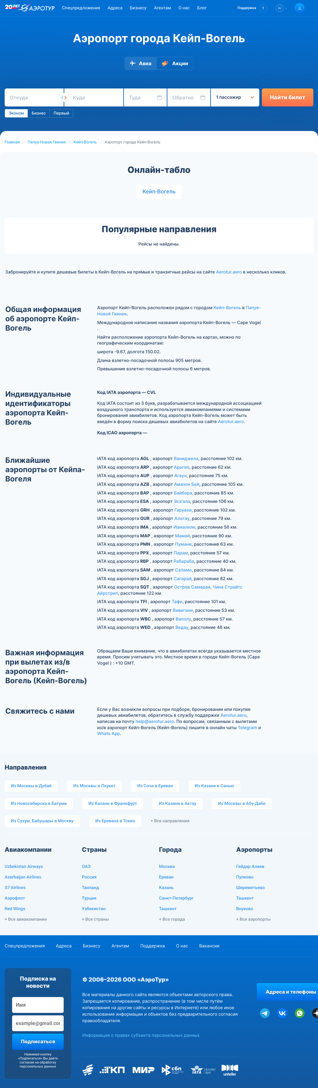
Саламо (183, 570)
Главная (12, 142)
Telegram (247, 727)
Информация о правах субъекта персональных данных (141, 1035)
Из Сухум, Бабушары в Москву (42, 821)
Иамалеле (184, 527)
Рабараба (184, 561)
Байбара (183, 493)
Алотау (182, 518)
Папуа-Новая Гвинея (47, 142)
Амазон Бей (187, 484)
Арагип (181, 467)
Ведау (181, 627)
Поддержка (152, 946)
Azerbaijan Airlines (23, 877)
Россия (89, 877)
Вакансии (209, 946)
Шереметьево (250, 887)
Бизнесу (138, 8)
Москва (167, 866)
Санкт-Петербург (176, 898)
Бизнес (39, 113)
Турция (89, 898)
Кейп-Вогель (85, 142)
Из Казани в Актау (177, 803)
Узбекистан (94, 908)
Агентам (162, 8)
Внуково (244, 908)
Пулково (245, 877)
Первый (61, 113)
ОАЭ (86, 866)
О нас (184, 8)
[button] (252, 8)
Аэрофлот (15, 898)
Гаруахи (183, 510)
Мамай (182, 536)
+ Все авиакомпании (26, 919)
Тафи (177, 601)
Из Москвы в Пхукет (94, 785)
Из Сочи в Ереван (155, 785)
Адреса (114, 8)
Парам (181, 553)
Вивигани (183, 610)
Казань (166, 887)
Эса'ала (182, 501)
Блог (202, 8)
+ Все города (172, 919)
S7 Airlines (15, 887)
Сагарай (182, 578)
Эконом (16, 113)
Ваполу (183, 619)
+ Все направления (170, 821)
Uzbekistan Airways (24, 866)
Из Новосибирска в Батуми (39, 803)
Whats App (108, 733)
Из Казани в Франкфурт (113, 803)
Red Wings (15, 908)
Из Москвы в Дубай (31, 785)
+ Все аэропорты (253, 919)
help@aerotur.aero (154, 721)
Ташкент (168, 908)
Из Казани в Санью (214, 785)
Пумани (183, 544)
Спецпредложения (81, 8)
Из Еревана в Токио (115, 821)
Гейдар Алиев (250, 866)
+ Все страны (95, 919)
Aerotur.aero (229, 272)
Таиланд (90, 887)
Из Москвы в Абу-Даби (242, 803)
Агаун (180, 475)
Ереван (166, 877)
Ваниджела (186, 458)
